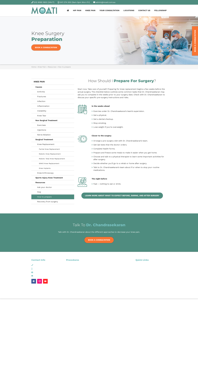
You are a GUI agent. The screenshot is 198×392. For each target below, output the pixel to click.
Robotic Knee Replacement (50, 154)
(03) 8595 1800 (40, 2)
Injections (41, 130)
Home (33, 67)
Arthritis (41, 92)
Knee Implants (44, 168)
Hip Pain (77, 10)
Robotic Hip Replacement (76, 273)
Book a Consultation (46, 47)
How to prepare (44, 197)
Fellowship (160, 10)
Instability (41, 111)
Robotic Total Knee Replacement (52, 159)
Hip (136, 265)
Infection (41, 101)
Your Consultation (109, 10)
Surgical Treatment (44, 139)
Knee (137, 268)
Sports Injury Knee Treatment (49, 178)
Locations (128, 10)
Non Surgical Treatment (46, 120)
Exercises (41, 125)
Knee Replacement (45, 144)
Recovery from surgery (47, 201)
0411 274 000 (65, 2)
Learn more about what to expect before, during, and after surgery (122, 195)
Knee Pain (90, 10)
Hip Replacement (73, 270)
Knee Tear (41, 116)
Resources (52, 67)
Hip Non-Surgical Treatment (77, 265)
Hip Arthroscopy (72, 268)
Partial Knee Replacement (49, 149)
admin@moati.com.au (105, 2)
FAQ (39, 192)
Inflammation (43, 106)
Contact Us (144, 10)
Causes (38, 87)
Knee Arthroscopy (45, 173)
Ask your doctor (44, 187)
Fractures (41, 96)
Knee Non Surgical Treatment (112, 260)
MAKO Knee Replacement (49, 163)
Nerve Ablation (44, 135)
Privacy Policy (162, 293)
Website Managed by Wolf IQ (156, 296)
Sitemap (152, 293)
